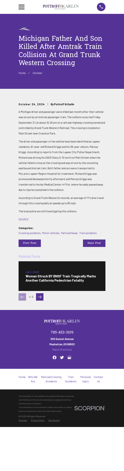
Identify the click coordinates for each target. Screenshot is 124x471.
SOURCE (24, 273)
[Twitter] (62, 411)
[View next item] (39, 350)
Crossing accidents (30, 286)
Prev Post (29, 297)
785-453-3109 (62, 386)
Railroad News (69, 286)
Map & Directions (62, 403)
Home (22, 430)
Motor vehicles (50, 286)
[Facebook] (54, 411)
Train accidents (88, 286)
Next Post (94, 297)
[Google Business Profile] (69, 411)
